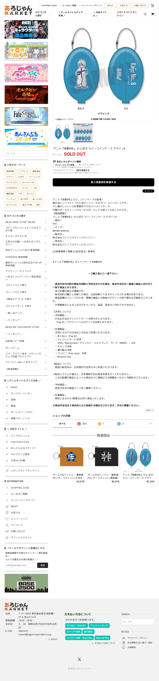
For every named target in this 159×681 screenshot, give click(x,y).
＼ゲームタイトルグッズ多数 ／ (72, 14)
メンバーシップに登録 (64, 165)
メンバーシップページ (92, 5)
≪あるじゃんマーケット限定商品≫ (23, 278)
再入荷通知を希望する (103, 182)
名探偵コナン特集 (14, 341)
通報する (149, 410)
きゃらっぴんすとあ (16, 236)
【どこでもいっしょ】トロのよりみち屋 (23, 229)
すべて (62, 423)
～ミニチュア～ (13, 320)
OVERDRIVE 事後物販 (16, 257)
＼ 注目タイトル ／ (102, 14)
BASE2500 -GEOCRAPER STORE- (22, 327)
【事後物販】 (12, 369)
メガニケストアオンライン (127, 14)
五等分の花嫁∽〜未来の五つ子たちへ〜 (23, 243)
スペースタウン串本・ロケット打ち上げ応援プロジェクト (23, 355)
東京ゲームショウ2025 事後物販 (23, 250)
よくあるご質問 (69, 5)
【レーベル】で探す (16, 292)
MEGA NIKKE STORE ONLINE (20, 222)
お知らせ (124, 5)
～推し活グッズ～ (14, 313)
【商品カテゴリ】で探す (18, 299)
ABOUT (110, 5)
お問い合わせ (140, 5)
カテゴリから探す (43, 14)
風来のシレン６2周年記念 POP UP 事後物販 (23, 264)
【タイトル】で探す (16, 285)
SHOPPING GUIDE (49, 5)
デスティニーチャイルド (18, 271)
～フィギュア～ (13, 334)
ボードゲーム (12, 348)
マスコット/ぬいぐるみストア (21, 362)
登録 (42, 565)
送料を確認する (82, 170)
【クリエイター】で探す (18, 306)
